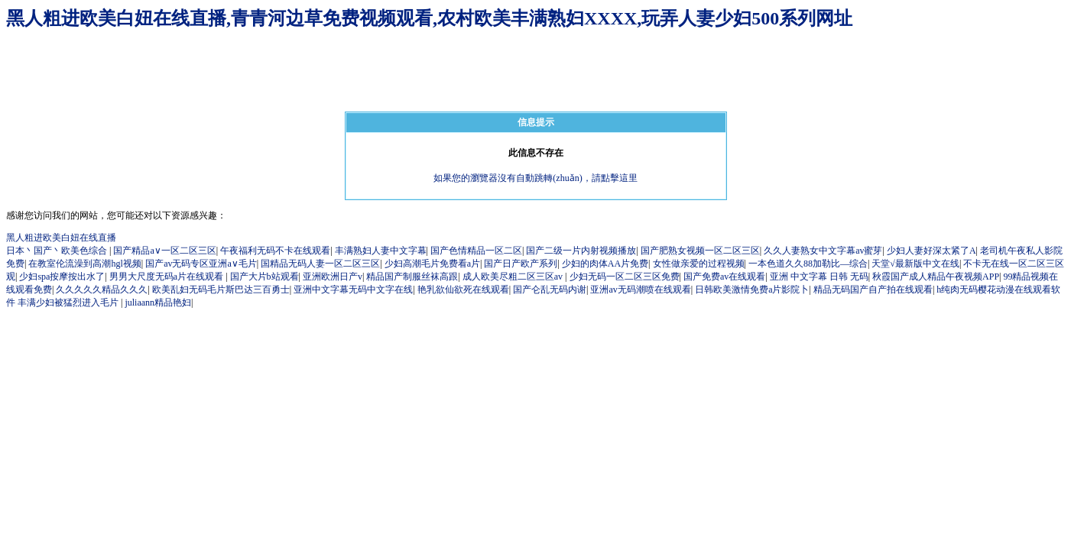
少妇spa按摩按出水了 (62, 276)
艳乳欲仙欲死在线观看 (463, 289)
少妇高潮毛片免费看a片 (432, 263)
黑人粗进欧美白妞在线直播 (61, 237)
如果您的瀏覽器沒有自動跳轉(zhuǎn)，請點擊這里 (535, 178)
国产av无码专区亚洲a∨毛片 (201, 263)
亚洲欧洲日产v (332, 276)
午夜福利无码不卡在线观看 (275, 250)
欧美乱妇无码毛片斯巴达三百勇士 (221, 289)
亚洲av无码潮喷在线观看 (640, 289)
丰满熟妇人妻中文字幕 (381, 250)
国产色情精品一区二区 (476, 250)
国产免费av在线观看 (724, 276)
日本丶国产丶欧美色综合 (57, 250)
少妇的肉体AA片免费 (605, 263)
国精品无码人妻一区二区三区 (320, 263)
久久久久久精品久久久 (102, 289)
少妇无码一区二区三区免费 (625, 276)
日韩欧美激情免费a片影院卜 (752, 289)
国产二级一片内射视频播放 (581, 250)
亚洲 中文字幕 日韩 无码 (819, 276)
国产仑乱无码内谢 (549, 289)
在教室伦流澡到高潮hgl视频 (84, 263)
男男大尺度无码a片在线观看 (167, 276)
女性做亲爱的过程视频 (699, 263)
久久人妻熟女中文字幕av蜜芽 (823, 250)
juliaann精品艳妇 (158, 302)
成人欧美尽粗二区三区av (513, 276)
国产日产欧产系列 (520, 263)
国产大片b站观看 (264, 276)
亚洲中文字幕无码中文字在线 (353, 289)
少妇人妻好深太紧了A (931, 250)
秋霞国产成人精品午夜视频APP (935, 276)
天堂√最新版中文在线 (915, 263)
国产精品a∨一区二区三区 (164, 250)
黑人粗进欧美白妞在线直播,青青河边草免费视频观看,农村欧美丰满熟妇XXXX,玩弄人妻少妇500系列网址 (429, 18)
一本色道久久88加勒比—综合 (808, 263)
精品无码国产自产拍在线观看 (873, 289)
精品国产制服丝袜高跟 (412, 276)
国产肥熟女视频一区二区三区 (700, 250)
